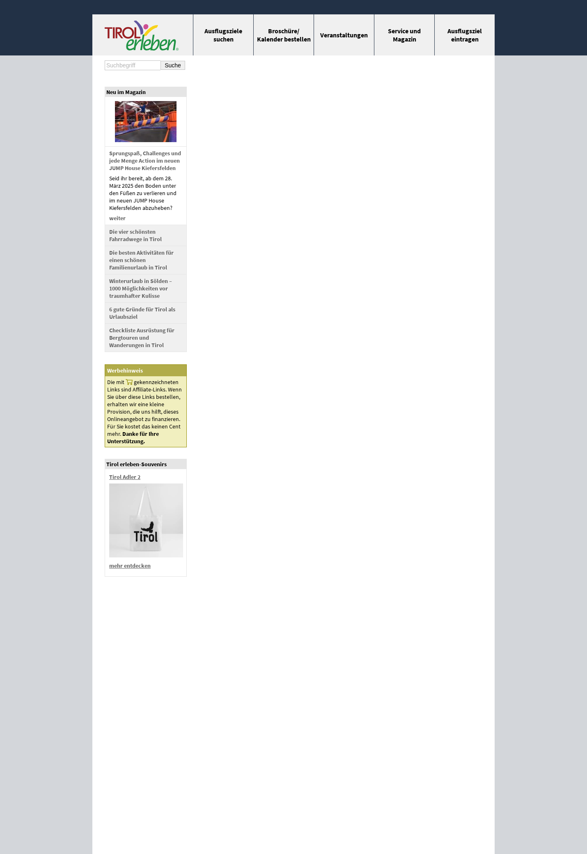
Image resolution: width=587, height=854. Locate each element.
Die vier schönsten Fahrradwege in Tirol (135, 235)
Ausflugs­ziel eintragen (464, 35)
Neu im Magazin (126, 92)
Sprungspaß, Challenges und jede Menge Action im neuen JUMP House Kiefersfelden (145, 161)
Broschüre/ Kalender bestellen (284, 35)
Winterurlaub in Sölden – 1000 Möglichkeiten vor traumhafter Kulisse (140, 288)
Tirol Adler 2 (124, 477)
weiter (117, 218)
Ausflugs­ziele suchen (223, 35)
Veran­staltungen (344, 35)
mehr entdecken (130, 565)
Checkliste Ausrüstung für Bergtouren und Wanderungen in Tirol (141, 338)
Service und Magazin (404, 35)
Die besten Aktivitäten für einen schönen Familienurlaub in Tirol (141, 260)
